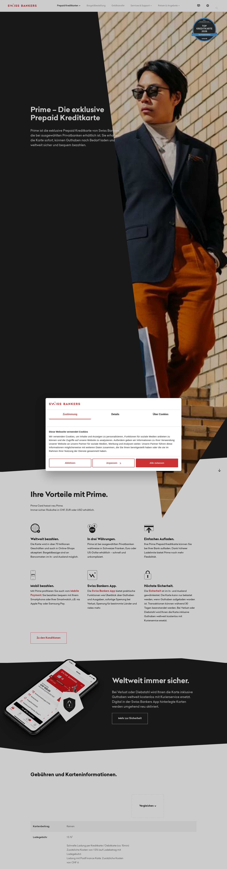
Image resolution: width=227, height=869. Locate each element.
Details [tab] (115, 414)
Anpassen (113, 463)
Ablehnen (70, 463)
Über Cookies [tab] (160, 414)
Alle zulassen (157, 463)
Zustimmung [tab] (70, 414)
